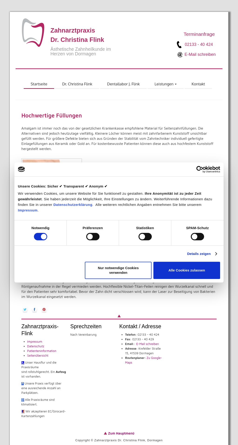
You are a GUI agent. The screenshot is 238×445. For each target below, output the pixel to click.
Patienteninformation (41, 351)
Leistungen (166, 85)
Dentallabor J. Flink (123, 83)
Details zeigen (199, 254)
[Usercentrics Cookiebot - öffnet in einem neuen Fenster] (199, 169)
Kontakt (198, 83)
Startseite (39, 83)
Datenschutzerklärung (73, 205)
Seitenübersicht (37, 355)
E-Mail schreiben (200, 54)
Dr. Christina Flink (77, 83)
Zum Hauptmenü (120, 433)
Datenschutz (35, 346)
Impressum (28, 210)
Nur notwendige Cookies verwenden (118, 270)
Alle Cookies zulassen (187, 270)
